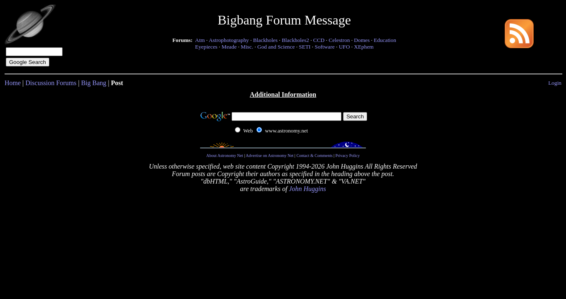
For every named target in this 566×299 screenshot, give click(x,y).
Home (13, 82)
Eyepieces (206, 47)
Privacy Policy (348, 155)
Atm (200, 40)
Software (325, 47)
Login (554, 83)
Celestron (339, 40)
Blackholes (265, 40)
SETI (304, 47)
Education (385, 40)
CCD (318, 40)
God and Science (276, 47)
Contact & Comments (314, 155)
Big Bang (93, 82)
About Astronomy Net (224, 155)
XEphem (363, 47)
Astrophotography (229, 40)
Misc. (247, 47)
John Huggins (307, 188)
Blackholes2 (295, 40)
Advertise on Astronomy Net (269, 155)
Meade (229, 47)
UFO (344, 47)
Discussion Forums (50, 82)
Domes (362, 40)
